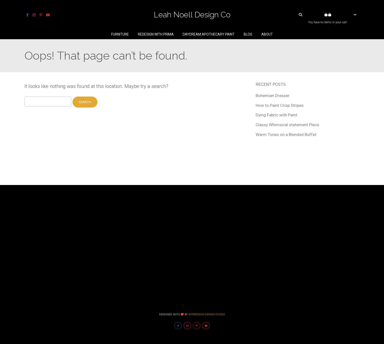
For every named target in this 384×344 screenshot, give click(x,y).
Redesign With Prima (156, 34)
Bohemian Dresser (272, 95)
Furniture (120, 34)
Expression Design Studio (207, 314)
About (267, 34)
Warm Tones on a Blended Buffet (286, 134)
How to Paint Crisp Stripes (280, 105)
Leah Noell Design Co (192, 14)
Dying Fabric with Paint (276, 114)
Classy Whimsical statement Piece (287, 124)
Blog (248, 34)
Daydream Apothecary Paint (209, 34)
